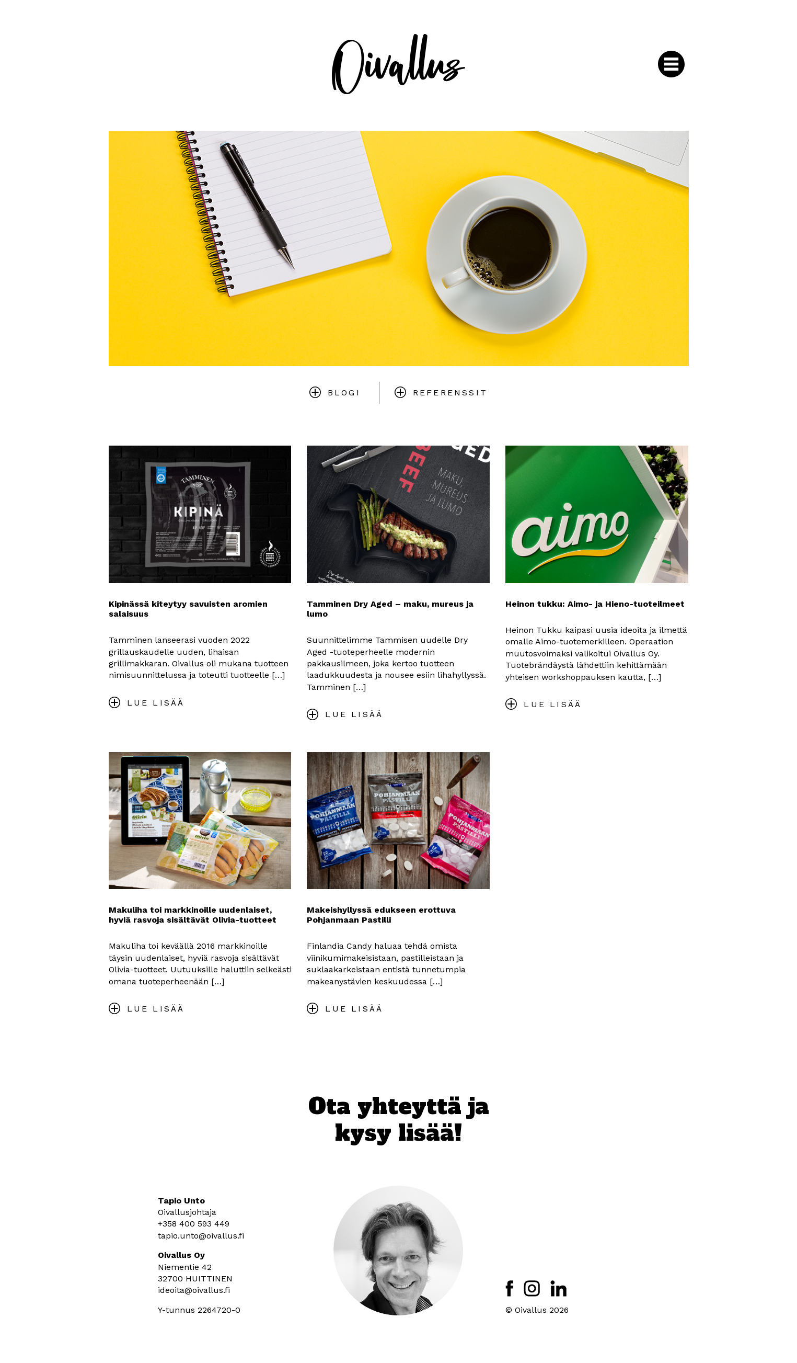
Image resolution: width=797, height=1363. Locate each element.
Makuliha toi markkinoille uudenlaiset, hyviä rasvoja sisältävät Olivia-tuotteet (192, 915)
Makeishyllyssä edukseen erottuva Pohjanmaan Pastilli (381, 915)
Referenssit (450, 392)
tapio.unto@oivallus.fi (201, 1236)
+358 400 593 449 (193, 1224)
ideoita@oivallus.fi (194, 1290)
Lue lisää (156, 703)
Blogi (344, 392)
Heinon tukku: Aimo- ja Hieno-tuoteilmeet (595, 604)
